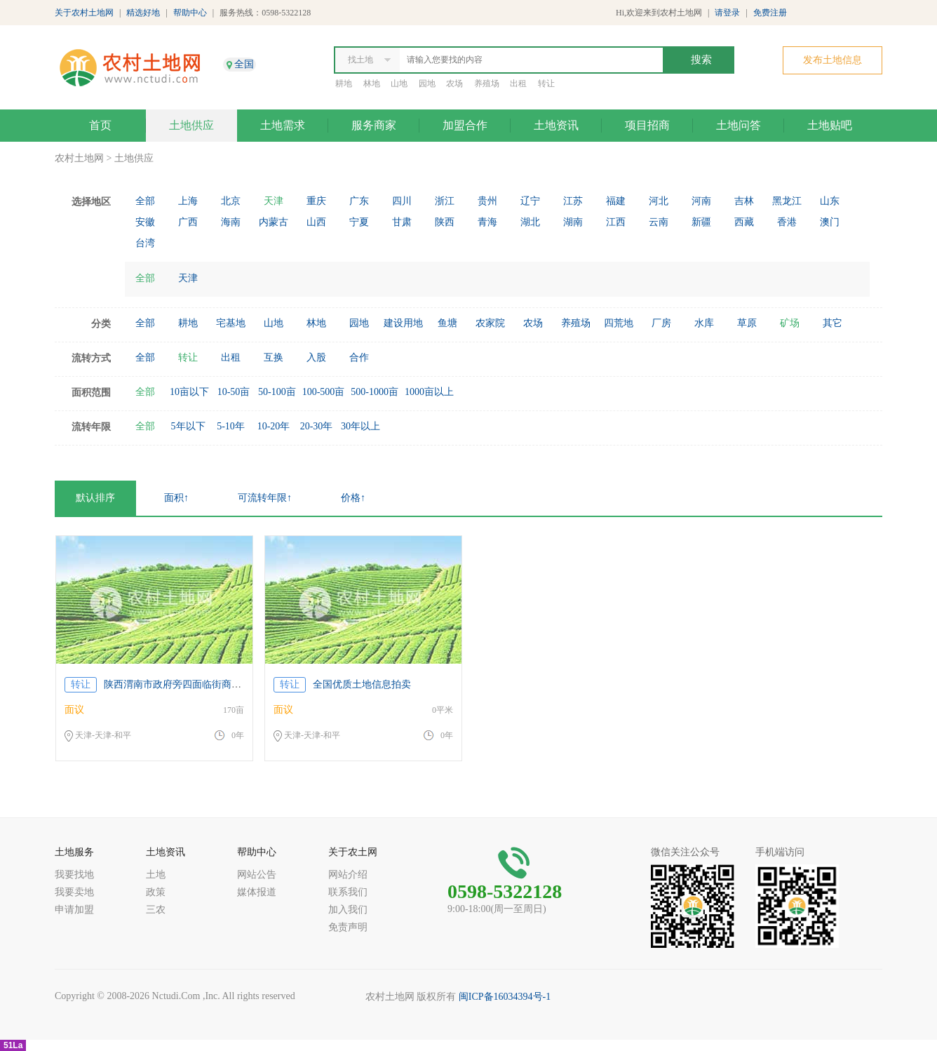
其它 (832, 323)
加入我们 (348, 909)
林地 (371, 83)
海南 (231, 222)
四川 (402, 201)
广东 (359, 201)
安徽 (145, 222)
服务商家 (373, 125)
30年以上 (360, 426)
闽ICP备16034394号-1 (505, 996)
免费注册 (770, 13)
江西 (616, 222)
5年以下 (188, 426)
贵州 (487, 201)
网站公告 (256, 874)
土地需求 (282, 125)
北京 (231, 201)
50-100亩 (277, 392)
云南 (658, 222)
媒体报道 (256, 892)
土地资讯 (556, 125)
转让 (546, 83)
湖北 (530, 222)
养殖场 (486, 83)
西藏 (744, 222)
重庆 (316, 201)
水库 (704, 323)
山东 (830, 201)
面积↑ (176, 498)
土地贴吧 (829, 125)
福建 (616, 201)
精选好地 (143, 13)
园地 (427, 83)
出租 (518, 83)
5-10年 (231, 426)
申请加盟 (74, 909)
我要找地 (74, 874)
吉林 (744, 201)
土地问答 (738, 125)
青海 (487, 222)
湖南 (573, 222)
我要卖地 (74, 892)
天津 (273, 201)
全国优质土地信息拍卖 (362, 684)
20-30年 (316, 426)
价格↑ (353, 498)
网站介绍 (348, 874)
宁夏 (359, 222)
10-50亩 (233, 392)
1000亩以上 (429, 392)
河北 (658, 201)
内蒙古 (273, 222)
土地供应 (191, 125)
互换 (273, 357)
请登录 (727, 13)
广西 (188, 222)
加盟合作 (465, 125)
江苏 (573, 201)
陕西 (444, 222)
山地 (399, 83)
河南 (701, 201)
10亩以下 (189, 392)
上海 (188, 201)
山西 (316, 222)
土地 (156, 874)
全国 (244, 64)
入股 (316, 357)
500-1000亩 (374, 392)
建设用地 (403, 323)
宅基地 (230, 323)
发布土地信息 (832, 60)
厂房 (661, 323)
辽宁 (530, 201)
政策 (156, 892)
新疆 (701, 222)
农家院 (490, 323)
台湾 (145, 243)
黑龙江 (787, 201)
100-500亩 (323, 392)
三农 (156, 909)
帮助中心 (190, 13)
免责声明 (348, 927)
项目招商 (647, 125)
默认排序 (95, 498)
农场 (454, 83)
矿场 (790, 323)
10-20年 (273, 426)
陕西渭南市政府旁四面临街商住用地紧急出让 (202, 684)
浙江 (444, 201)
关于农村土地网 (84, 13)
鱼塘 (447, 323)
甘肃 (402, 222)
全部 (145, 201)
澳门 (830, 222)
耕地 (343, 83)
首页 (100, 125)
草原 (747, 323)
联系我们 (348, 892)
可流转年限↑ (265, 498)
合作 (359, 357)
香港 (787, 222)
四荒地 (618, 323)
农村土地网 (79, 158)
